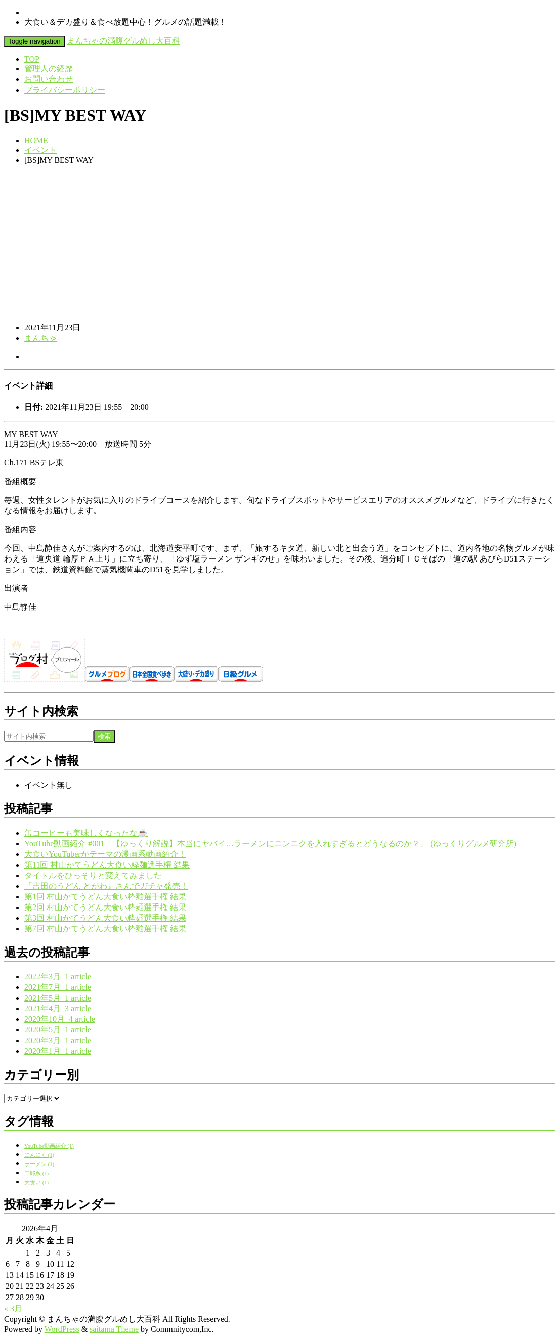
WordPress (62, 1329)
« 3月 (13, 1308)
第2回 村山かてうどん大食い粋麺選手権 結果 (105, 907)
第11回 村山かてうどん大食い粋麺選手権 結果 (107, 864)
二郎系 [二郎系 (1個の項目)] (36, 1173)
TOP (31, 59)
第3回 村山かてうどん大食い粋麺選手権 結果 (105, 918)
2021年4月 (57, 1008)
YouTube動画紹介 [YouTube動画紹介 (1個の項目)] (49, 1146)
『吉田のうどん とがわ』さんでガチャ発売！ (106, 886)
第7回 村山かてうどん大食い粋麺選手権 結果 (105, 928)
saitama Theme (114, 1329)
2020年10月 (59, 1019)
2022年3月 (57, 976)
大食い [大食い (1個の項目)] (36, 1182)
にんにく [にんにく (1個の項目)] (39, 1155)
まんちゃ (40, 338)
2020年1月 (57, 1051)
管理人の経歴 (48, 68)
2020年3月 (57, 1040)
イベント (40, 150)
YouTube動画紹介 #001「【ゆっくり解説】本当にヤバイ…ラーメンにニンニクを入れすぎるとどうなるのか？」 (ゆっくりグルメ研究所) (270, 843)
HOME (36, 140)
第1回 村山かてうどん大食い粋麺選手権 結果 (105, 896)
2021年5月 (57, 998)
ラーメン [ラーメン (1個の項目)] (39, 1164)
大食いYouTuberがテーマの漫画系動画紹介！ (105, 854)
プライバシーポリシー (64, 89)
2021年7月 (57, 987)
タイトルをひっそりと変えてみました (93, 875)
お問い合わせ (48, 79)
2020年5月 (57, 1029)
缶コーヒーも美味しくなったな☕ (86, 833)
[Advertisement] (279, 244)
